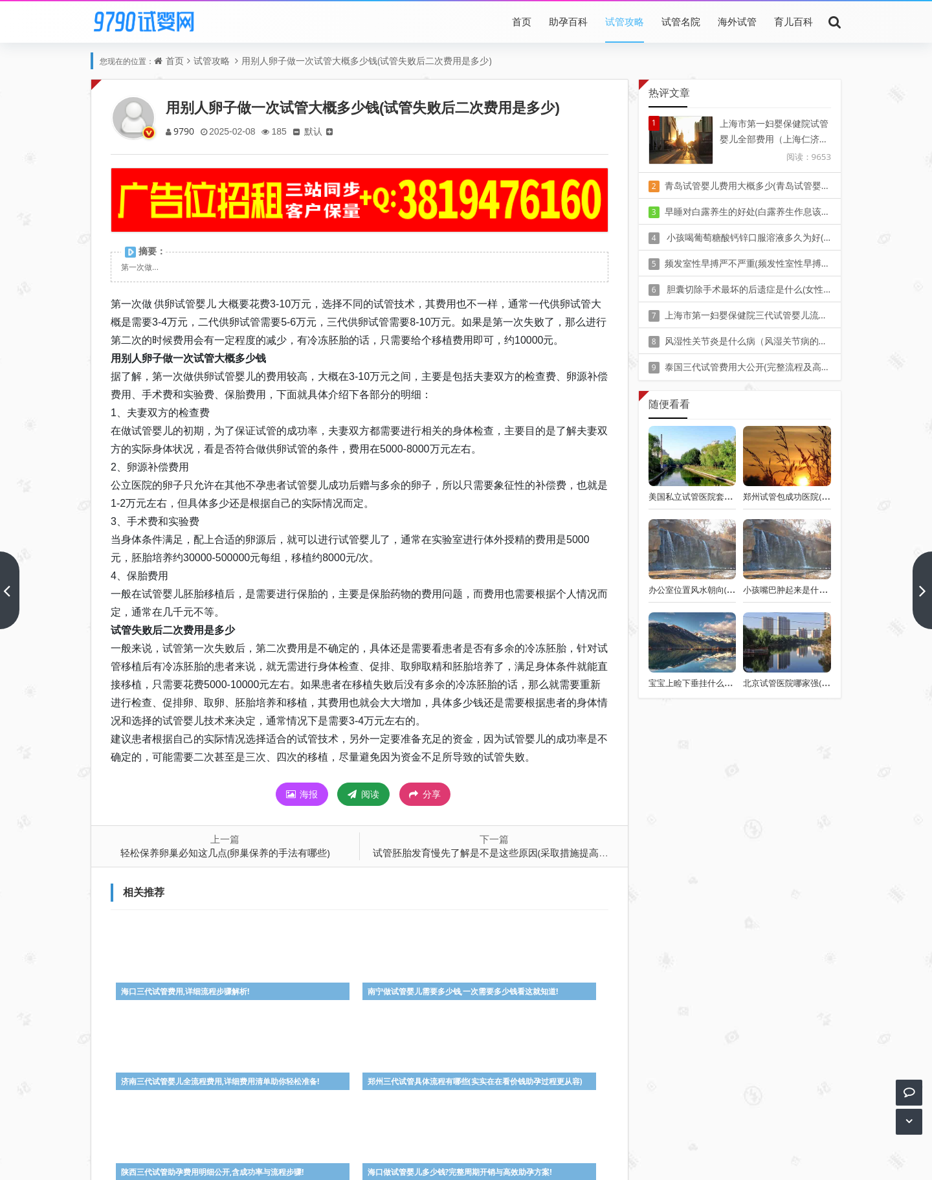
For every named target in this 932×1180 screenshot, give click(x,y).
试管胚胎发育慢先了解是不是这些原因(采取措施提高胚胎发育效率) (516, 852)
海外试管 (737, 21)
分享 (425, 794)
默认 (318, 131)
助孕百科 (568, 21)
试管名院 (680, 21)
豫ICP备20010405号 (489, 1141)
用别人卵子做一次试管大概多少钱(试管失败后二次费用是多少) (366, 60)
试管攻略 (624, 21)
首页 (521, 21)
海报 (302, 794)
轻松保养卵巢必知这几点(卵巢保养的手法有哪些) (225, 852)
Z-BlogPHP (466, 1159)
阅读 (363, 794)
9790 (184, 131)
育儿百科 (793, 21)
